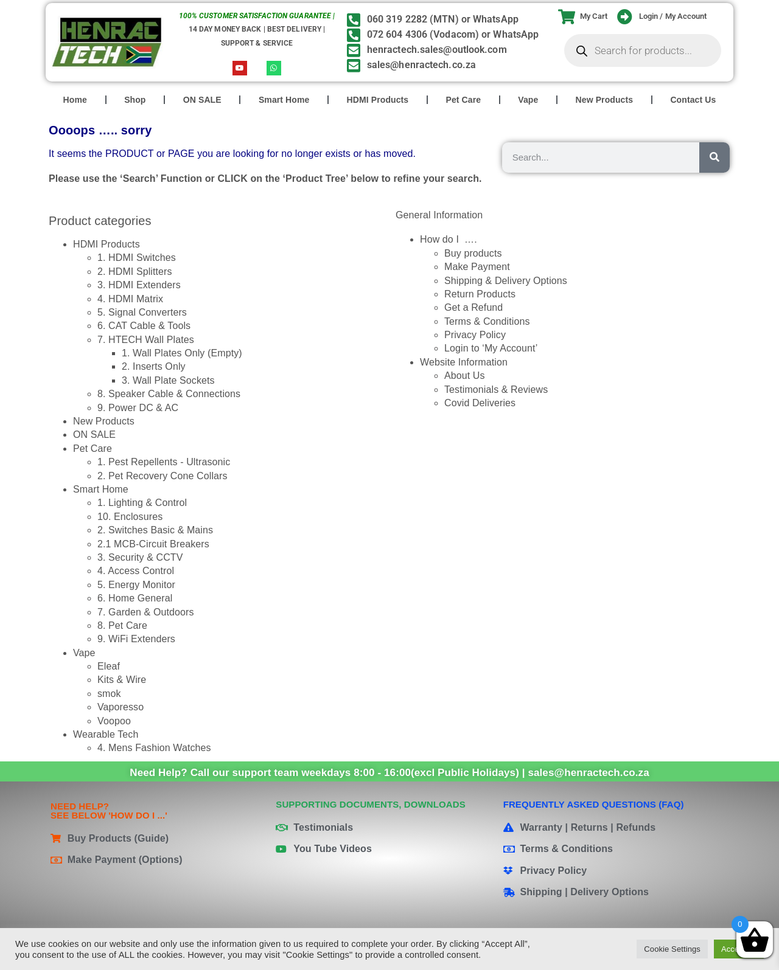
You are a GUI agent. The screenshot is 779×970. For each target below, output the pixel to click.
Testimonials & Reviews (496, 389)
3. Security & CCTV (140, 557)
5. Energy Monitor (136, 585)
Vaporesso (120, 707)
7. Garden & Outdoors (145, 612)
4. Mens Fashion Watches (154, 748)
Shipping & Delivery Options (505, 280)
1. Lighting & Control (142, 502)
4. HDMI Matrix (130, 299)
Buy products (473, 253)
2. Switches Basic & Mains (155, 530)
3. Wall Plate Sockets (168, 380)
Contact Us (693, 100)
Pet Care (463, 100)
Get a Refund (473, 307)
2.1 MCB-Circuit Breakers (153, 544)
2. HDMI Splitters (134, 271)
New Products (605, 100)
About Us (464, 375)
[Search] (714, 157)
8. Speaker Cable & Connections (168, 394)
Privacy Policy (475, 335)
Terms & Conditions (487, 321)
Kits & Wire (121, 679)
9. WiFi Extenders (136, 639)
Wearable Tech (105, 734)
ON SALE (202, 100)
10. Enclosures (129, 516)
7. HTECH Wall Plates (145, 339)
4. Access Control (135, 571)
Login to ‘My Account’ (490, 348)
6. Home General (134, 598)
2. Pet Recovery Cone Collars (162, 476)
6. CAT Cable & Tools (143, 325)
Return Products (479, 294)
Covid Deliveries (479, 403)
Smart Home (284, 100)
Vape (528, 100)
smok (109, 693)
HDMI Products (378, 100)
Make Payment (477, 267)
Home (75, 100)
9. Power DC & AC (137, 408)
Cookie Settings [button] (672, 949)
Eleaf (108, 666)
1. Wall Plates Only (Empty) (182, 353)
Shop (134, 100)
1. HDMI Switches (136, 257)
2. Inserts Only (154, 366)
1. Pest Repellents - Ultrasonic (163, 462)
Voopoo (114, 721)
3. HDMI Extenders (139, 285)
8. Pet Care (122, 625)
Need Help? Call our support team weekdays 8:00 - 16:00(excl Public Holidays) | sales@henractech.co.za (389, 772)
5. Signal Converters (142, 312)
